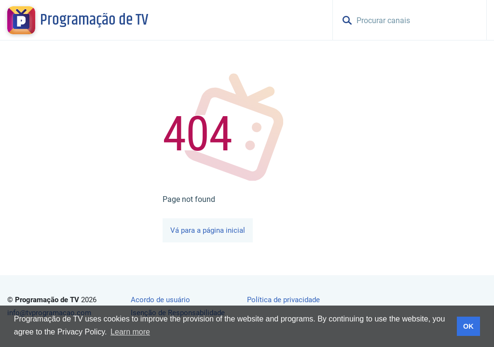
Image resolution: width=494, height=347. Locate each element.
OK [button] (468, 326)
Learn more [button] (130, 332)
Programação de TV (94, 20)
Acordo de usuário (160, 299)
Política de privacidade (283, 299)
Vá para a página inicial (207, 230)
